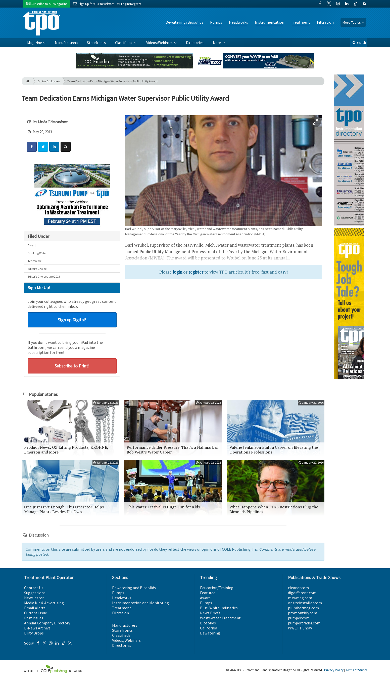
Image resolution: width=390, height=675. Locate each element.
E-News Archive (37, 627)
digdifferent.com (302, 592)
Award (32, 245)
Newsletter (34, 597)
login (177, 272)
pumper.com (299, 617)
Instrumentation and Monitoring (140, 602)
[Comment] (66, 147)
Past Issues (33, 617)
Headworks (238, 22)
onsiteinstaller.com (305, 602)
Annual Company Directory (47, 622)
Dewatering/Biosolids (184, 22)
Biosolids (208, 622)
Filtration (325, 22)
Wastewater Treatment (220, 617)
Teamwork (34, 261)
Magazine (34, 42)
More (217, 42)
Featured (207, 592)
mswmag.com (300, 597)
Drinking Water (37, 253)
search (359, 43)
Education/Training (216, 587)
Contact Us (33, 587)
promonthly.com (302, 612)
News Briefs (210, 612)
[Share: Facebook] (32, 147)
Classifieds (124, 42)
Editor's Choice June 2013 (44, 276)
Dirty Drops (34, 632)
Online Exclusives (48, 81)
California (208, 627)
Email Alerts (34, 607)
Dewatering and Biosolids (134, 587)
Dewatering (210, 632)
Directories (195, 42)
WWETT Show (300, 627)
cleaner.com (298, 587)
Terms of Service (356, 670)
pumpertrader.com (304, 622)
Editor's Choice (37, 269)
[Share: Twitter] (43, 147)
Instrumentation (269, 22)
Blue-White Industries (219, 607)
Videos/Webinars (159, 42)
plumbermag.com (303, 607)
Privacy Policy (334, 670)
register (195, 272)
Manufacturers (66, 42)
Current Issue (35, 612)
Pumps (216, 22)
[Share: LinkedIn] (54, 147)
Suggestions (34, 592)
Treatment (300, 22)
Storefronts (96, 42)
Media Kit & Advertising (44, 602)
